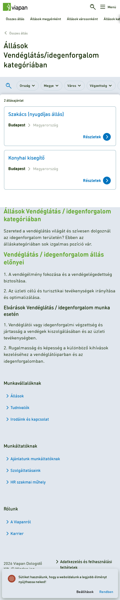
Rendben (106, 591)
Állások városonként (82, 18)
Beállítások (84, 591)
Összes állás (15, 18)
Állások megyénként (45, 18)
